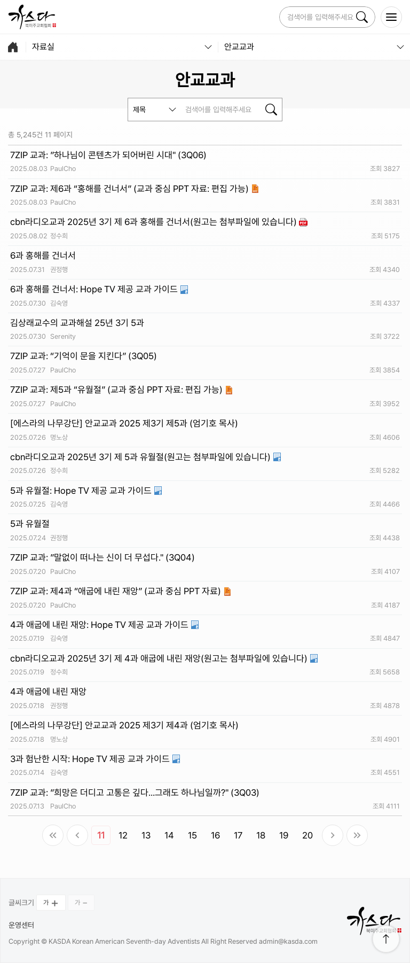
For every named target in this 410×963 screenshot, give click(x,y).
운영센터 (21, 925)
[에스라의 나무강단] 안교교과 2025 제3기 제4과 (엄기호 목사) (124, 725)
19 (283, 835)
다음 (332, 835)
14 (169, 835)
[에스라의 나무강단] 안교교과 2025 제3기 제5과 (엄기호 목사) (124, 423)
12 (123, 835)
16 (215, 835)
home (13, 47)
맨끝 (357, 835)
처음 (53, 835)
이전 (77, 835)
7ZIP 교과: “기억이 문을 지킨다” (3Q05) (83, 356)
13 (146, 835)
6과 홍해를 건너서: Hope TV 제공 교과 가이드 (95, 289)
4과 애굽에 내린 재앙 (48, 691)
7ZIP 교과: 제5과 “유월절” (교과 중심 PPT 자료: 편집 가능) (117, 389)
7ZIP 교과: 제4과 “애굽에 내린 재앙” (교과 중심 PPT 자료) (116, 591)
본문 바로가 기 (0, 0)
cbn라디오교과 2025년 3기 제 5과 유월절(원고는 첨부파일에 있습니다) (141, 457)
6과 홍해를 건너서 (43, 255)
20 (307, 835)
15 (192, 835)
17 (238, 835)
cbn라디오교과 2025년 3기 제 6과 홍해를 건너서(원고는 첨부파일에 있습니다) (154, 221)
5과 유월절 (30, 523)
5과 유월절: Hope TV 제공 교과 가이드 (82, 490)
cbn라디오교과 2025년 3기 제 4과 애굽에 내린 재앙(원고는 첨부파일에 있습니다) (160, 658)
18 (260, 835)
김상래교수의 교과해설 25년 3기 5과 (77, 322)
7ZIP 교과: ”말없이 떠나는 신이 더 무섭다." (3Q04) (102, 557)
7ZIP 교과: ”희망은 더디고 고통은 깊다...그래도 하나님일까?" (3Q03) (134, 792)
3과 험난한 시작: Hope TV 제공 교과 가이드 (91, 759)
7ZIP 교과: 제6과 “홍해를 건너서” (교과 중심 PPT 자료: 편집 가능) (130, 188)
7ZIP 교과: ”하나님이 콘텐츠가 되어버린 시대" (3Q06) (108, 155)
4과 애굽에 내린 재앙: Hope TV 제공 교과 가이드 (100, 624)
